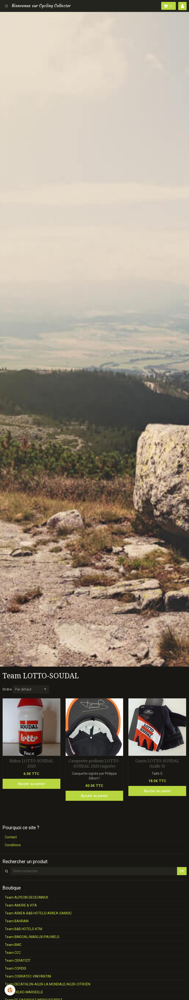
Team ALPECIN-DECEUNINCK (26, 897)
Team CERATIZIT (18, 960)
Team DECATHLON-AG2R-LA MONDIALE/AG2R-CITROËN (47, 984)
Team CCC (13, 953)
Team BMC (13, 945)
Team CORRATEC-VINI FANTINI (28, 976)
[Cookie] (10, 990)
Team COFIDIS (15, 968)
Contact (11, 837)
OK (182, 871)
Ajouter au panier (31, 784)
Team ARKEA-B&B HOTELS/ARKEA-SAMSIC (38, 913)
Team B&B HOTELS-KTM (23, 929)
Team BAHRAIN (17, 921)
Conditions (13, 845)
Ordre (7, 689)
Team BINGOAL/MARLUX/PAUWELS (32, 937)
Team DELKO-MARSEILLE (24, 992)
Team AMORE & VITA (21, 905)
